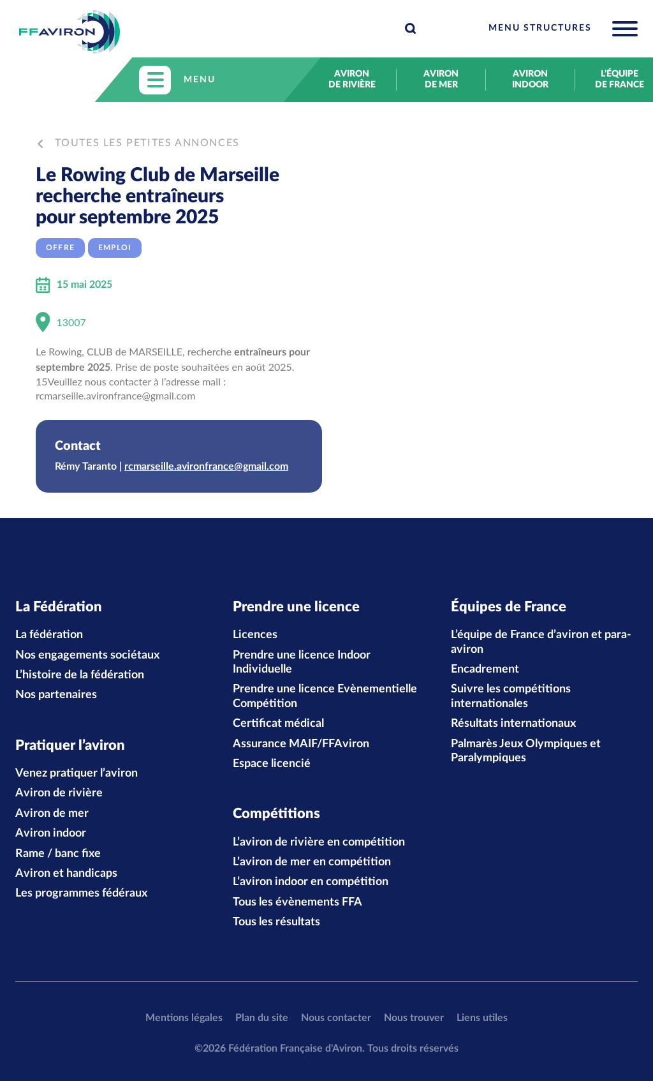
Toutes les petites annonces (139, 143)
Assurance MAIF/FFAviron (301, 744)
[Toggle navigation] (563, 28)
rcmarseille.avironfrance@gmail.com (206, 466)
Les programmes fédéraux (81, 894)
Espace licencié (272, 764)
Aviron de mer (441, 79)
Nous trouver (414, 1018)
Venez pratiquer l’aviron (76, 773)
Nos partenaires (56, 695)
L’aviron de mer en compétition (312, 862)
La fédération (49, 635)
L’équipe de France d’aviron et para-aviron (541, 642)
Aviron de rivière (352, 79)
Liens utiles (482, 1018)
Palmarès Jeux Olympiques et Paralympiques (526, 751)
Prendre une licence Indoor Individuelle (302, 662)
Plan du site (261, 1018)
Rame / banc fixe (58, 854)
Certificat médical (278, 723)
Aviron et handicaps (66, 873)
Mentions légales (184, 1018)
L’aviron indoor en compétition (310, 882)
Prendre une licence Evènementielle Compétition (325, 696)
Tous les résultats (276, 922)
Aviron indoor (530, 79)
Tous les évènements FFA (297, 902)
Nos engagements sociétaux (87, 655)
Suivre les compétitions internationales (511, 696)
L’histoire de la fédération (79, 675)
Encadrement (485, 669)
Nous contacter (336, 1018)
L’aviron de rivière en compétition (319, 842)
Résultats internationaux (513, 723)
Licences (255, 635)
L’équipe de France (619, 79)
